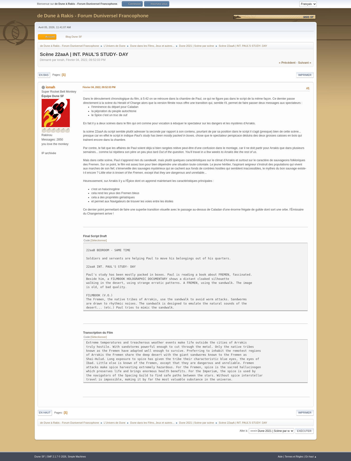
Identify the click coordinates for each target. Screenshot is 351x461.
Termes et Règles (294, 456)
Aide (280, 456)
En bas (44, 75)
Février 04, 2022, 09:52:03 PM (99, 87)
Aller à (243, 430)
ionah (50, 87)
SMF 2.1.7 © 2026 (56, 456)
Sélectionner (98, 240)
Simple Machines (77, 456)
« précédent (287, 62)
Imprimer (305, 75)
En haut (45, 412)
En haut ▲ (311, 456)
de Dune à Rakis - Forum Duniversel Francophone (93, 15)
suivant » (304, 62)
